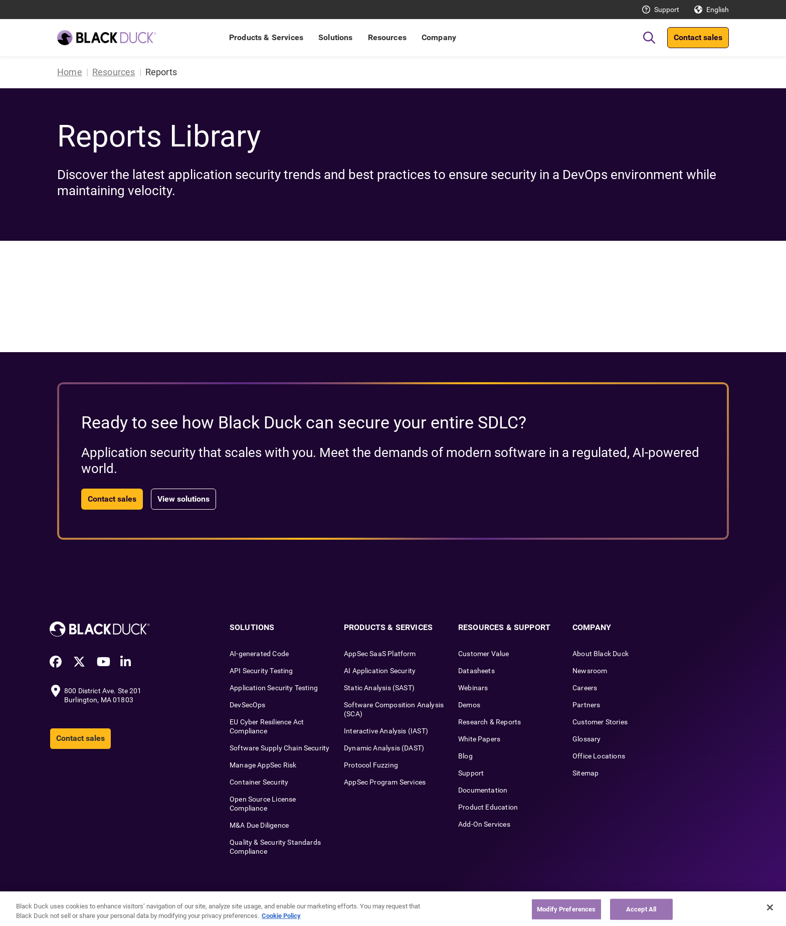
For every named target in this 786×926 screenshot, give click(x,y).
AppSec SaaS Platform (380, 654)
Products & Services (266, 37)
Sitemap (585, 773)
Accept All (641, 909)
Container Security (259, 782)
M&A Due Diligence (259, 825)
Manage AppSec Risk (263, 765)
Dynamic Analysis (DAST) (384, 748)
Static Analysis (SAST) (379, 688)
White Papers (479, 739)
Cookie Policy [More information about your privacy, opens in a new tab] (281, 915)
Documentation (482, 790)
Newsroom (589, 671)
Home (69, 72)
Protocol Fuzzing (371, 765)
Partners (586, 705)
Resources (387, 37)
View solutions (183, 499)
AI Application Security (380, 671)
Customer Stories (600, 722)
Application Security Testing (274, 688)
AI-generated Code (259, 654)
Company (439, 37)
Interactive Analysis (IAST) (386, 731)
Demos (469, 705)
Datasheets (476, 671)
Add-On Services (484, 824)
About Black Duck (600, 654)
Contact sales (698, 37)
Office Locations (598, 756)
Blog (465, 756)
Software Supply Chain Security (279, 748)
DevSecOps (248, 705)
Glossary (586, 739)
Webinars (473, 688)
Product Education (488, 807)
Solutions (335, 37)
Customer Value (483, 654)
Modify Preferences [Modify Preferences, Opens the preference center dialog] (566, 909)
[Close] (770, 907)
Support (666, 10)
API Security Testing (261, 671)
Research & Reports (489, 722)
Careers (584, 688)
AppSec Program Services (385, 782)
